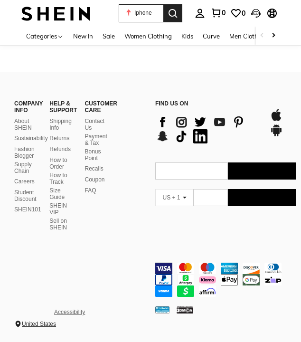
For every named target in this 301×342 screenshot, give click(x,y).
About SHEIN (23, 124)
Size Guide (57, 193)
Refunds (60, 149)
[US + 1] (174, 197)
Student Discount (25, 195)
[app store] (276, 119)
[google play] (276, 135)
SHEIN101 (27, 209)
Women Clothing (148, 36)
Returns (59, 138)
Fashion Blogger (24, 152)
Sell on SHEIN (58, 224)
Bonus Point (93, 155)
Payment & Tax (96, 139)
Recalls (94, 168)
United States (39, 324)
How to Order (58, 163)
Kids (187, 36)
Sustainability (31, 138)
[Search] (172, 13)
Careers (24, 181)
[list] (207, 129)
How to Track (58, 178)
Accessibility (69, 312)
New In (83, 36)
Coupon (95, 179)
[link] (237, 13)
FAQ (90, 190)
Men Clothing (248, 36)
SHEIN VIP (58, 209)
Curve (211, 36)
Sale (109, 36)
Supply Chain (23, 167)
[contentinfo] (225, 280)
